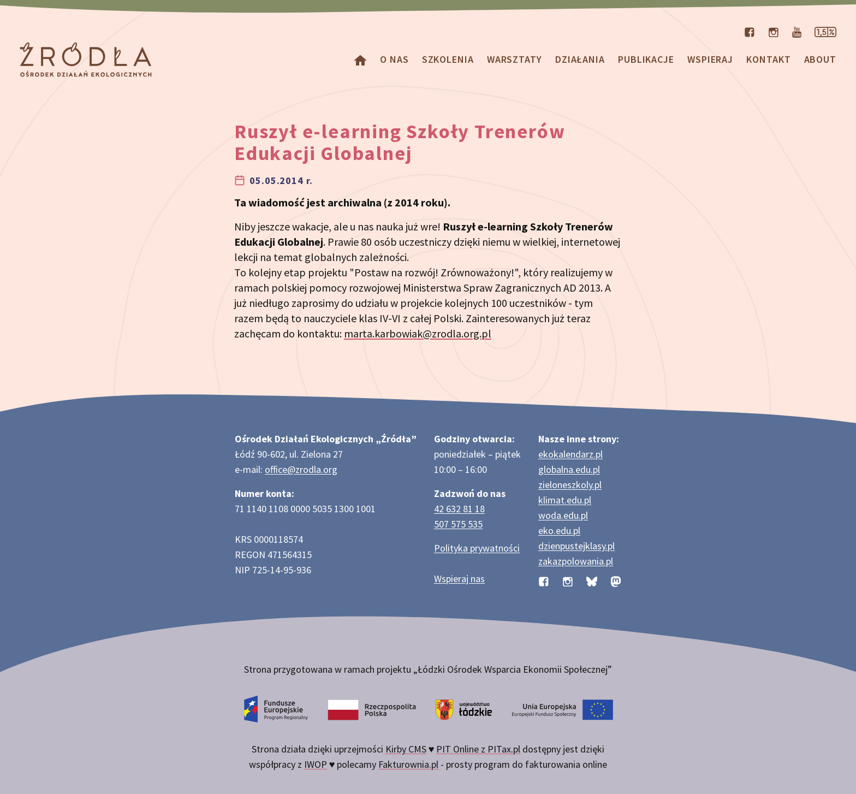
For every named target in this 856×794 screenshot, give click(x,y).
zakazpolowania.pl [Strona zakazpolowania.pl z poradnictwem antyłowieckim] (575, 561)
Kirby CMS (405, 749)
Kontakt (768, 59)
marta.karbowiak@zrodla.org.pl (417, 333)
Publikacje (646, 59)
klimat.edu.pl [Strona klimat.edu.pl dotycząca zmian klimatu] (564, 500)
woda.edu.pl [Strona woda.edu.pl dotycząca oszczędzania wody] (563, 515)
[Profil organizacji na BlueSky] (591, 580)
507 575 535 (458, 524)
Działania (580, 59)
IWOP (315, 764)
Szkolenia (448, 59)
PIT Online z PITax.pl (478, 749)
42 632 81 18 (459, 508)
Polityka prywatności (477, 548)
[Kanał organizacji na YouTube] (796, 31)
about (820, 59)
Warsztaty (514, 59)
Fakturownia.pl (408, 764)
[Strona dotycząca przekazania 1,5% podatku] (825, 31)
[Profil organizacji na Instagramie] (773, 31)
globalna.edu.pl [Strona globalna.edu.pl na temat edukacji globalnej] (569, 469)
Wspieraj (710, 59)
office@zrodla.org (301, 469)
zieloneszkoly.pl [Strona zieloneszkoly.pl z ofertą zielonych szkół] (570, 484)
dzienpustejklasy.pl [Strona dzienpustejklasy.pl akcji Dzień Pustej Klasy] (576, 546)
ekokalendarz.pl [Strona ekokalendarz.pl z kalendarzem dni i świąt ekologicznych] (570, 454)
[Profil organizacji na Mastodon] (615, 580)
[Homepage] (360, 59)
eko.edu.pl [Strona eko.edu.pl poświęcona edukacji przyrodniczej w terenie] (559, 530)
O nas (394, 59)
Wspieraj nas (459, 578)
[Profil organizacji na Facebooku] (749, 31)
